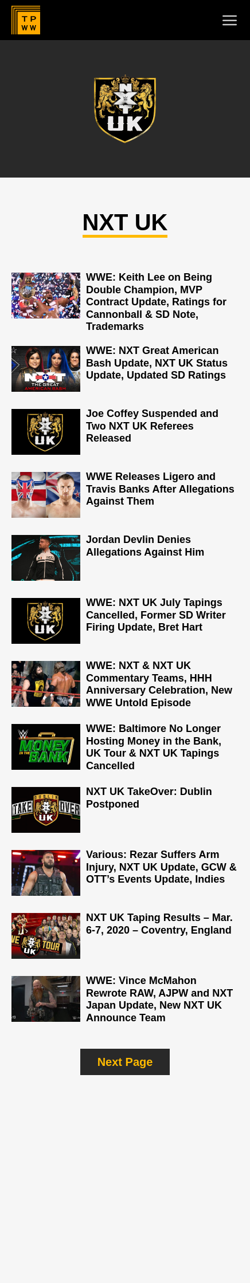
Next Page (125, 1062)
